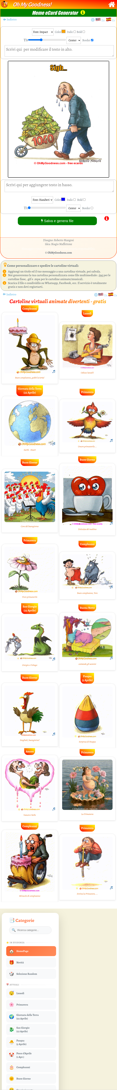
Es (113, 20)
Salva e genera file (57, 221)
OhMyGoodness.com (60, 253)
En (104, 20)
